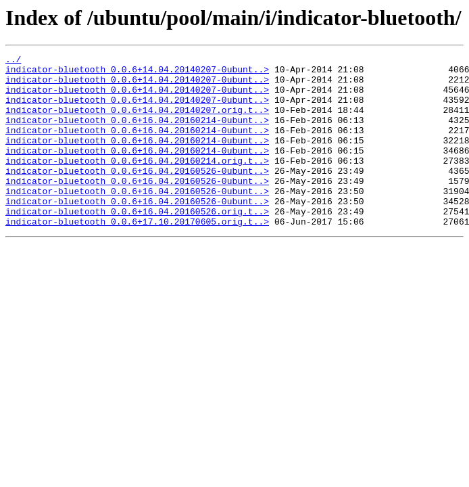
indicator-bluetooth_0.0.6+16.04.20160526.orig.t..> (137, 243)
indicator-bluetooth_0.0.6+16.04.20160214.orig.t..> (137, 183)
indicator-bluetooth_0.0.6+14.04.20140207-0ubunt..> (137, 73)
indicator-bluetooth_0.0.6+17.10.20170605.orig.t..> (137, 256)
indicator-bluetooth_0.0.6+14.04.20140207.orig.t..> (137, 122)
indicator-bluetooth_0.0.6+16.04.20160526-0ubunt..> (137, 195)
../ (13, 61)
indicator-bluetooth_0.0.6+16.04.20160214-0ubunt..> (137, 134)
